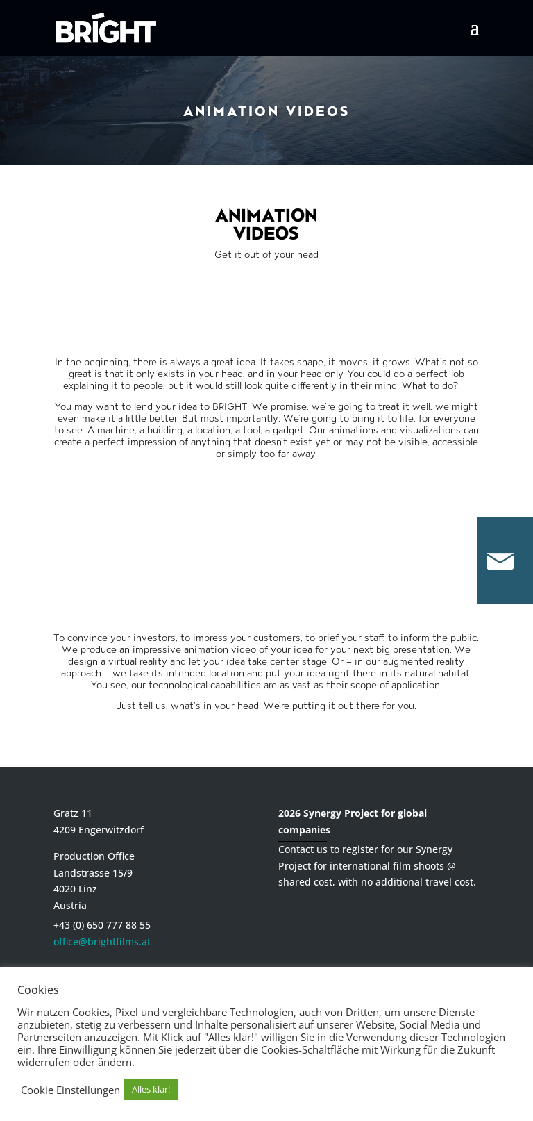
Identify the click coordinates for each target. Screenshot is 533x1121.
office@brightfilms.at (102, 941)
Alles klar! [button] (151, 1089)
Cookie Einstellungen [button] (70, 1089)
